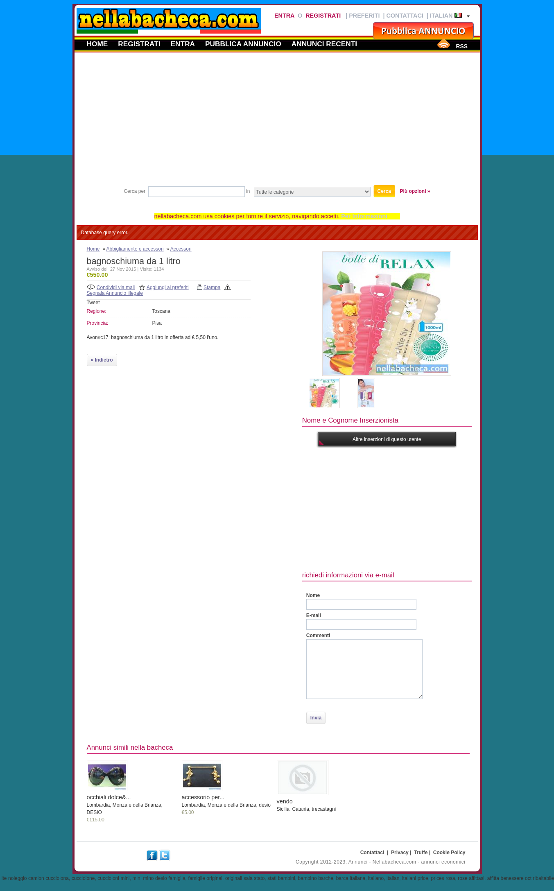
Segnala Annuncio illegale (115, 293)
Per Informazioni (364, 216)
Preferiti (364, 15)
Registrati (323, 15)
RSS (461, 46)
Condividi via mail (116, 287)
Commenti (318, 635)
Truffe (420, 852)
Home (97, 44)
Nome (313, 595)
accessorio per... (203, 797)
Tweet (93, 302)
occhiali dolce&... (109, 797)
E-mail (313, 615)
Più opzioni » (415, 191)
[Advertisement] (277, 122)
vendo (285, 801)
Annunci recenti (324, 44)
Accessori (181, 249)
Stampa (212, 287)
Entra (284, 15)
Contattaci (404, 15)
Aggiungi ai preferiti (168, 287)
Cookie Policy (449, 852)
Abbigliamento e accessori (135, 249)
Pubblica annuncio (243, 44)
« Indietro (102, 360)
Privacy (400, 852)
